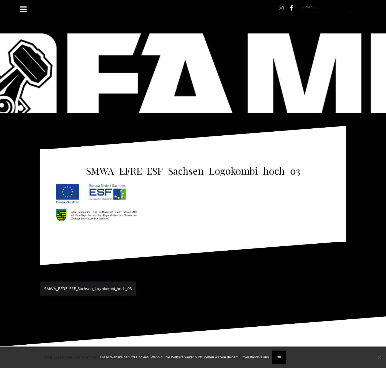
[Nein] (379, 357)
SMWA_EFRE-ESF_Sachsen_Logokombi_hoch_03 (88, 288)
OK (279, 357)
